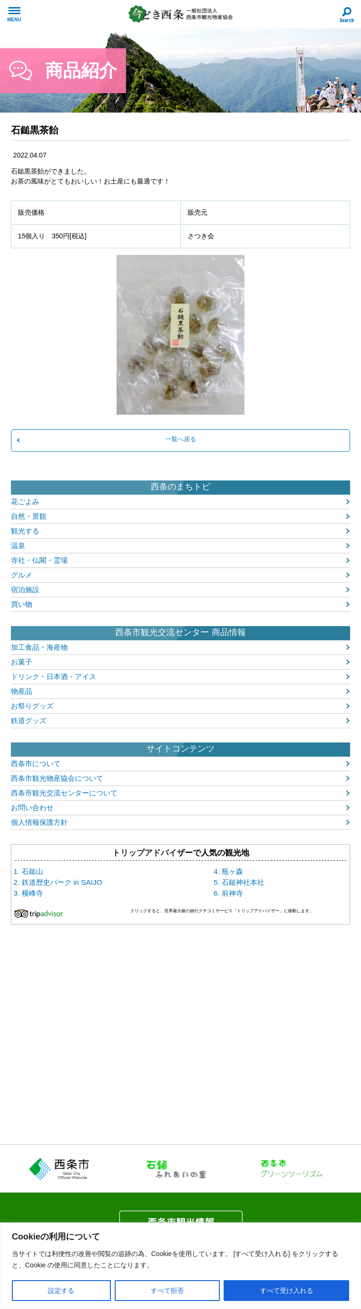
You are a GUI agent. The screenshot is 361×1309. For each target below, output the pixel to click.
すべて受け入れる (286, 1290)
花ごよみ (25, 501)
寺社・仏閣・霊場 (39, 560)
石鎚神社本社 (243, 882)
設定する (61, 1290)
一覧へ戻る (180, 439)
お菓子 (21, 662)
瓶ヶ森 (232, 871)
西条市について (36, 763)
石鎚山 (32, 871)
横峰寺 (32, 893)
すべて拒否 (167, 1290)
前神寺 (232, 893)
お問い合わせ (32, 807)
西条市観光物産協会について (57, 778)
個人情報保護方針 (39, 822)
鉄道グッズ (28, 720)
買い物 (21, 604)
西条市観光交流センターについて (64, 793)
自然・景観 (28, 516)
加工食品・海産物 (39, 647)
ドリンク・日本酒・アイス (53, 676)
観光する (25, 531)
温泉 (18, 545)
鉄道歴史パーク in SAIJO (62, 882)
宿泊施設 (25, 589)
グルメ (21, 575)
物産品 (21, 691)
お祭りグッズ (32, 706)
